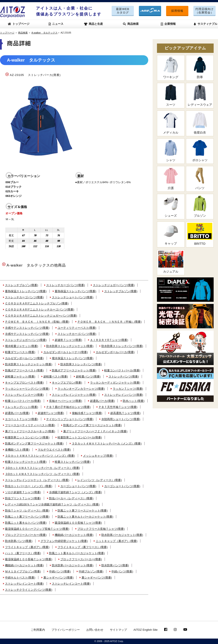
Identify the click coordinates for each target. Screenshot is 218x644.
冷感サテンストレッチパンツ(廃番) (27, 327)
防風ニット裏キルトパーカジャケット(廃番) (85, 516)
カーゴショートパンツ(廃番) (78, 486)
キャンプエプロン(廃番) (67, 382)
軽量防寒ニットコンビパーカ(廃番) (80, 437)
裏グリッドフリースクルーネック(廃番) (30, 431)
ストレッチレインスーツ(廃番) (24, 394)
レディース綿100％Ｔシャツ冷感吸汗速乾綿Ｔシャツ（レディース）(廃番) (52, 504)
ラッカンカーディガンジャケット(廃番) (115, 382)
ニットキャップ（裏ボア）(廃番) (116, 541)
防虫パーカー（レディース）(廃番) (71, 498)
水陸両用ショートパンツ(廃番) (120, 419)
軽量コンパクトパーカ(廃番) (122, 370)
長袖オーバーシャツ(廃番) (65, 400)
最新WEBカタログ (122, 10)
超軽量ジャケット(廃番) (20, 376)
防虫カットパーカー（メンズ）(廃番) (28, 486)
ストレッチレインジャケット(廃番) (74, 394)
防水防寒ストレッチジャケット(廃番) (70, 346)
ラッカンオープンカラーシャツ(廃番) (81, 388)
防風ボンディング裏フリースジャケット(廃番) (92, 425)
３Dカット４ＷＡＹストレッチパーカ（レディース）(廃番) (42, 468)
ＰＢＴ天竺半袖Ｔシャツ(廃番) (118, 407)
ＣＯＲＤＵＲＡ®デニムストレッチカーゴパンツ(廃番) (39, 309)
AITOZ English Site (145, 629)
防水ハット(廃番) (134, 400)
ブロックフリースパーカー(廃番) (26, 535)
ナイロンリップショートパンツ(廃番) (70, 419)
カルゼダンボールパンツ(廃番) (24, 358)
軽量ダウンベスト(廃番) (20, 352)
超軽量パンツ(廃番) (88, 376)
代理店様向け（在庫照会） (204, 10)
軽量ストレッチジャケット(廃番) (26, 461)
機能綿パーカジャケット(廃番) (74, 535)
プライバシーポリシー (65, 629)
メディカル (170, 123)
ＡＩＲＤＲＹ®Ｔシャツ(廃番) (109, 340)
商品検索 (131, 23)
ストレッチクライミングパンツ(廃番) (28, 589)
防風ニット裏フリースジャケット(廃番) (83, 510)
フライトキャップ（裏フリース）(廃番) (83, 547)
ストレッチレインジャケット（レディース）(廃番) (37, 480)
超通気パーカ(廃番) (102, 400)
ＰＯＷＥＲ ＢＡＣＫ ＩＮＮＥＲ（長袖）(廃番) (37, 321)
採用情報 (177, 10)
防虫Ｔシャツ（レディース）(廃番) (27, 510)
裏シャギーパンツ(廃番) (58, 577)
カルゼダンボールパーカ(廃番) (115, 352)
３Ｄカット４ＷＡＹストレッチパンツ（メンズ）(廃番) (40, 455)
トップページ (19, 23)
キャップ (170, 234)
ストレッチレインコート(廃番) (24, 583)
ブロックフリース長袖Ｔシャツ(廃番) (101, 528)
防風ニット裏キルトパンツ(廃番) (26, 522)
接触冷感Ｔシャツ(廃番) (87, 413)
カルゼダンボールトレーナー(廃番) (65, 352)
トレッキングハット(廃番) (21, 407)
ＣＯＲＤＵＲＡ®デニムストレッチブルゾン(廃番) (36, 303)
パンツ (199, 178)
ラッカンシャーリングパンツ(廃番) (27, 388)
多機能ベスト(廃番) (17, 449)
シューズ (170, 206)
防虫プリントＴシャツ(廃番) (23, 498)
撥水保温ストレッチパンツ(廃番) (73, 358)
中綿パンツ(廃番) (60, 571)
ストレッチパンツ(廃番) (124, 376)
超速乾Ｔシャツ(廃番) (68, 340)
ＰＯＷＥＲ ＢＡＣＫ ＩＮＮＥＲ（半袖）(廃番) (109, 321)
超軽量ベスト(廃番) (55, 376)
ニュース (56, 23)
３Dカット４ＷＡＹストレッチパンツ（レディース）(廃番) (42, 474)
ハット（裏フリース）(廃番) (23, 553)
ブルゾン (199, 206)
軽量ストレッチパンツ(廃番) (73, 461)
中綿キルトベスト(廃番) (20, 577)
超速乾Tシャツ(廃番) (51, 413)
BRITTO (199, 234)
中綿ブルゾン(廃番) (91, 571)
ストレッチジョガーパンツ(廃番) (114, 285)
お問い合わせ (94, 629)
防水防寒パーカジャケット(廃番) (122, 535)
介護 (170, 178)
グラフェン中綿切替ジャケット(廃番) (64, 541)
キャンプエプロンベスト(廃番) (24, 382)
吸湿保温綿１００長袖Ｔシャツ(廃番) (78, 522)
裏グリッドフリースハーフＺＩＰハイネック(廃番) (95, 431)
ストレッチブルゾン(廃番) (21, 285)
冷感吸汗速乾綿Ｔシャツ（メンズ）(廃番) (75, 492)
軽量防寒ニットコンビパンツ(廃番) (27, 437)
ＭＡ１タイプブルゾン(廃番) (23, 571)
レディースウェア (199, 95)
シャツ (170, 151)
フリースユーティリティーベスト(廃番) (30, 425)
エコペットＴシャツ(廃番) (21, 419)
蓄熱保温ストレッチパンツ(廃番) (26, 291)
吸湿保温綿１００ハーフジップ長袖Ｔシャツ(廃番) (37, 528)
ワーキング (170, 67)
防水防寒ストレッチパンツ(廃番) (122, 346)
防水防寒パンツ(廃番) (18, 541)
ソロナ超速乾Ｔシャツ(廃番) (23, 492)
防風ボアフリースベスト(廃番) (24, 370)
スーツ (170, 95)
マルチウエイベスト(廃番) (54, 449)
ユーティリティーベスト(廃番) (77, 327)
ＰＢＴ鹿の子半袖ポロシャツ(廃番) (68, 407)
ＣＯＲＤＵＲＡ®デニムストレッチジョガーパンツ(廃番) (41, 315)
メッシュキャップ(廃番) (98, 455)
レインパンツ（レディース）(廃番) (99, 480)
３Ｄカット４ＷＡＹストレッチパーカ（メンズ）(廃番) (107, 443)
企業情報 (168, 23)
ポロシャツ (199, 151)
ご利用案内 (38, 629)
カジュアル (170, 262)
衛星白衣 (199, 123)
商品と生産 (93, 23)
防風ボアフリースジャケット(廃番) (74, 370)
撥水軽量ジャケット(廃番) (21, 346)
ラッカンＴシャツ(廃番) (128, 388)
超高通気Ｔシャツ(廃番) (125, 413)
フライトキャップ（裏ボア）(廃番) (27, 547)
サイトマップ (118, 629)
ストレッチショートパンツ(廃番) (73, 297)
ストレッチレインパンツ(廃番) (123, 394)
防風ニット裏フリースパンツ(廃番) (27, 516)
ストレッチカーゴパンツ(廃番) (65, 285)
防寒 (199, 67)
